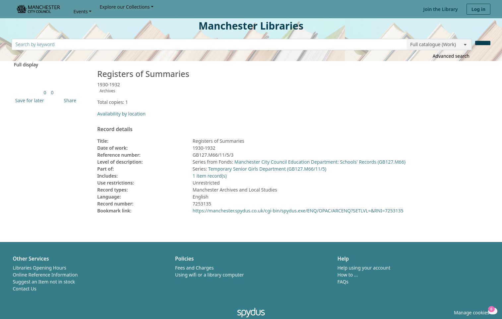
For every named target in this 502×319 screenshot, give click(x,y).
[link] (45, 92)
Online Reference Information (45, 275)
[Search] (482, 43)
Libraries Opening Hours (39, 268)
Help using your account (364, 268)
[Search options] (439, 44)
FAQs (343, 282)
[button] (28, 100)
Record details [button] (114, 129)
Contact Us (24, 288)
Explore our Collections (124, 7)
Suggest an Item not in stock (44, 282)
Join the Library (440, 9)
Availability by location (121, 114)
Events (81, 11)
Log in (478, 9)
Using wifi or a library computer (209, 275)
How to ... (348, 275)
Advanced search (451, 56)
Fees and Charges (194, 268)
